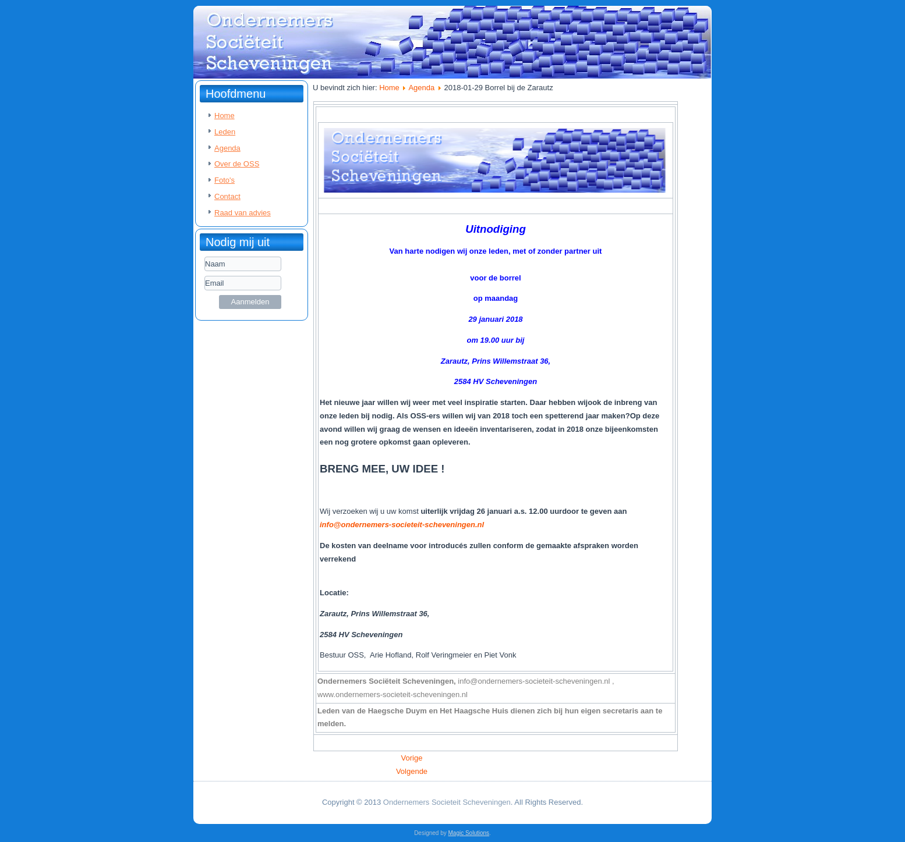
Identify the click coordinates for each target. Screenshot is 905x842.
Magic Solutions (469, 833)
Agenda (227, 148)
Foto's (224, 180)
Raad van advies (242, 212)
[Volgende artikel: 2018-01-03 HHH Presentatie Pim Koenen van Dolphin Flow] (411, 771)
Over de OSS (236, 163)
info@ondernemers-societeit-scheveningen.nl (402, 524)
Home (224, 115)
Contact (227, 196)
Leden (224, 131)
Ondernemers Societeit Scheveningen (447, 802)
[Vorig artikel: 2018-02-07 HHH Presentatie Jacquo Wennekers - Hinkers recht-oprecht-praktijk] (412, 758)
